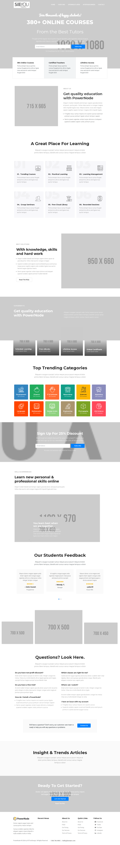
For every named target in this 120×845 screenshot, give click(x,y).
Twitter (99, 825)
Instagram (100, 830)
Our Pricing (65, 827)
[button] (58, 599)
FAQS (63, 825)
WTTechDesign (31, 841)
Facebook (100, 822)
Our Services (65, 830)
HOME (53, 4)
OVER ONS (61, 4)
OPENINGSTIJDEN (74, 4)
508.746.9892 (55, 841)
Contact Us (84, 726)
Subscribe (78, 46)
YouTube (99, 827)
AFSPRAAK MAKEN (89, 4)
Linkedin (99, 833)
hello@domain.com (69, 841)
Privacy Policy (72, 450)
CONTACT (101, 4)
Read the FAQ (60, 803)
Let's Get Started (60, 799)
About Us (64, 822)
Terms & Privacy (67, 833)
